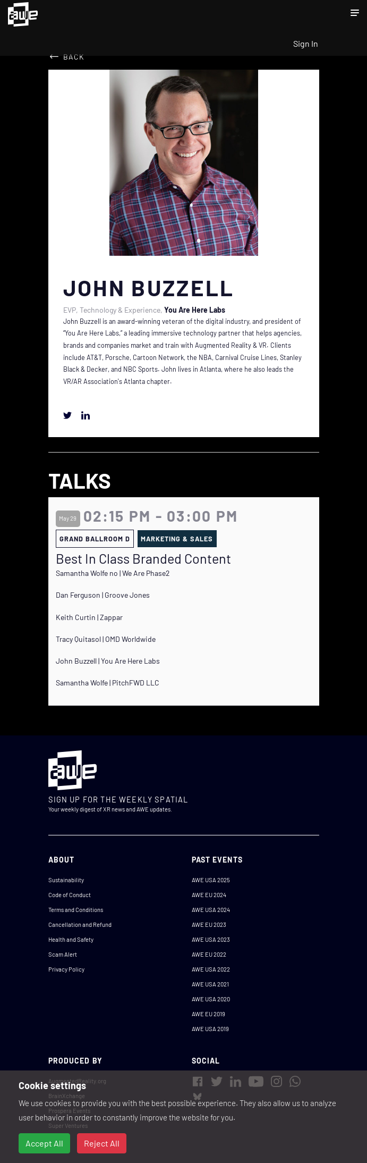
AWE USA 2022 (211, 969)
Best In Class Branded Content (143, 558)
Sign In (305, 43)
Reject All (102, 1143)
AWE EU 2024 (209, 894)
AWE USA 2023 (211, 939)
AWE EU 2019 (208, 1013)
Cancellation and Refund (80, 924)
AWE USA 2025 (211, 879)
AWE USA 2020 (211, 998)
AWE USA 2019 (210, 1028)
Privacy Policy (66, 969)
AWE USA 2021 (210, 984)
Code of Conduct (69, 894)
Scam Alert (62, 954)
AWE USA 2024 (211, 909)
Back (73, 56)
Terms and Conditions (75, 909)
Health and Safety (70, 939)
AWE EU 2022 (209, 954)
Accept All (44, 1143)
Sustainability (66, 879)
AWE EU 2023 (209, 924)
